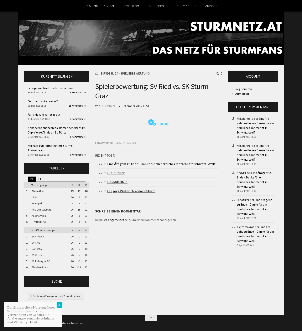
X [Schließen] (59, 304)
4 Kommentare (78, 119)
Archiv (209, 5)
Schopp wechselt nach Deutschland (51, 88)
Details (34, 322)
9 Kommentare (78, 92)
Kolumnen (156, 5)
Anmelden (242, 93)
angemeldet (116, 220)
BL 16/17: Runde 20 (126, 142)
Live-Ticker (131, 5)
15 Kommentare (77, 105)
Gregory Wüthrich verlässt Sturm (131, 191)
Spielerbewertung (135, 73)
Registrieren (243, 89)
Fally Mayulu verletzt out (44, 114)
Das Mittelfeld (117, 182)
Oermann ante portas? (43, 101)
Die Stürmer (116, 173)
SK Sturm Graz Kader (99, 5)
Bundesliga (109, 73)
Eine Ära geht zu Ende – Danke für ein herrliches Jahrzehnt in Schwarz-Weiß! (161, 164)
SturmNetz (184, 5)
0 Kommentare (78, 137)
